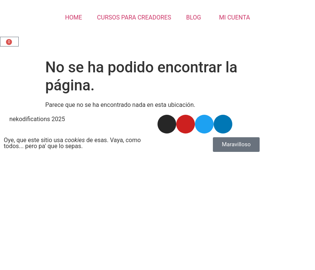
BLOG (193, 17)
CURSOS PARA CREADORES (134, 17)
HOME (73, 17)
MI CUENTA (233, 17)
